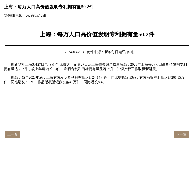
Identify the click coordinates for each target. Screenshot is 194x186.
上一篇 (12, 134)
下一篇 (181, 134)
